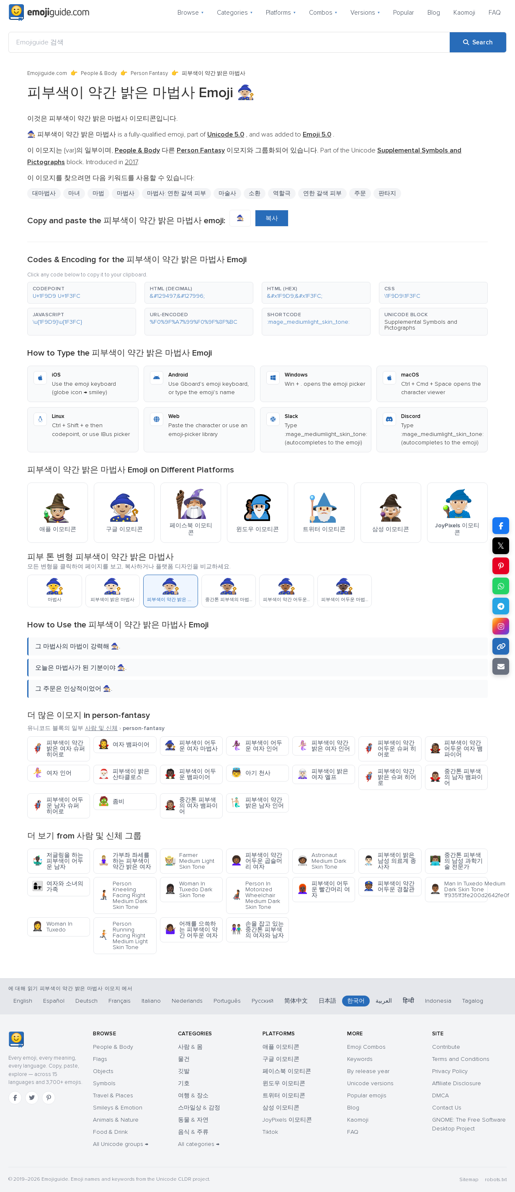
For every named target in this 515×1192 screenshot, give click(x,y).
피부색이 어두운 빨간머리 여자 (323, 889)
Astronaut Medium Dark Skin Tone (321, 860)
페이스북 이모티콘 (287, 1071)
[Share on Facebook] (500, 525)
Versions (365, 12)
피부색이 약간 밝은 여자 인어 (323, 745)
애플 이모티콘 (281, 1046)
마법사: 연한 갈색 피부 (176, 193)
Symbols (104, 1083)
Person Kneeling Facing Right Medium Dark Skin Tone (122, 895)
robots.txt (496, 1180)
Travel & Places (113, 1095)
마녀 (74, 193)
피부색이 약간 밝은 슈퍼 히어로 (389, 777)
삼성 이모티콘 (281, 1107)
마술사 (227, 193)
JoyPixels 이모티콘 (287, 1119)
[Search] (478, 42)
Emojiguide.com (47, 73)
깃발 (184, 1071)
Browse (190, 12)
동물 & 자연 (193, 1119)
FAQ (495, 12)
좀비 (111, 801)
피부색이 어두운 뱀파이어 (190, 774)
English (22, 1000)
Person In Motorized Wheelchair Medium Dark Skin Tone (255, 895)
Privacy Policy (450, 1071)
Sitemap (468, 1180)
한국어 (356, 1000)
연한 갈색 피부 (322, 193)
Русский (262, 1000)
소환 (254, 193)
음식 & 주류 (193, 1131)
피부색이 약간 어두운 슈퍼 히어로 (389, 748)
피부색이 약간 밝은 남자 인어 (257, 802)
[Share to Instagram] (500, 626)
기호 (184, 1083)
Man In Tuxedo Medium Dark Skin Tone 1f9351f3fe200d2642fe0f (459, 889)
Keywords (360, 1059)
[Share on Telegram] (500, 606)
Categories (234, 12)
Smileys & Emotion (117, 1107)
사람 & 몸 (190, 1046)
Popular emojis (366, 1095)
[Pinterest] (48, 1097)
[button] (81, 293)
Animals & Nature (116, 1119)
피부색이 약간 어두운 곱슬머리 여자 (256, 860)
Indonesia (438, 1000)
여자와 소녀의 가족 (57, 886)
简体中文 (296, 1000)
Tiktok (270, 1131)
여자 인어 (52, 773)
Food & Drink (110, 1131)
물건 (184, 1059)
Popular (403, 12)
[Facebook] (15, 1097)
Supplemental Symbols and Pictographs (420, 324)
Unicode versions (370, 1083)
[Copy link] (500, 646)
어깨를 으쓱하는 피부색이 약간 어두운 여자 (191, 929)
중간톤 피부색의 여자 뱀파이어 (191, 805)
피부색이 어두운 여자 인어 (256, 745)
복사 (271, 218)
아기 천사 (250, 773)
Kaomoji (464, 12)
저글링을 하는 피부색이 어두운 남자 (57, 860)
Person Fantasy (149, 73)
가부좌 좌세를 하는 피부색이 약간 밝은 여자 (124, 860)
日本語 (327, 1000)
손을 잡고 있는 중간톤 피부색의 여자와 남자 (257, 929)
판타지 (387, 193)
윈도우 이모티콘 (284, 1083)
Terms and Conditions (460, 1059)
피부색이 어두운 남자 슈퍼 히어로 (57, 805)
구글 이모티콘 (281, 1059)
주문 (360, 193)
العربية (384, 1000)
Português (227, 1000)
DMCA (440, 1095)
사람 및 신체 (101, 728)
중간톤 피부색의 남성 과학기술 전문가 (456, 860)
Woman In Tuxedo (52, 926)
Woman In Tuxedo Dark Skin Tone (188, 889)
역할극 (282, 193)
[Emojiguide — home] (49, 12)
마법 (98, 193)
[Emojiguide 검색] (229, 42)
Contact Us (446, 1107)
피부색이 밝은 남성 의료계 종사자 (389, 860)
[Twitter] (32, 1097)
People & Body (99, 73)
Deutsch (86, 1000)
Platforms (281, 12)
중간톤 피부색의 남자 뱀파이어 (456, 777)
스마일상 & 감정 (199, 1107)
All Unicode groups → (120, 1144)
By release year (368, 1071)
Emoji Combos (366, 1046)
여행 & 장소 (193, 1095)
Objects (103, 1071)
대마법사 (44, 193)
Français (119, 1000)
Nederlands (187, 1000)
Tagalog (472, 1000)
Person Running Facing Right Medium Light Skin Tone (123, 935)
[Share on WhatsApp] (500, 586)
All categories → (198, 1144)
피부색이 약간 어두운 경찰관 (389, 886)
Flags (100, 1059)
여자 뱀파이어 (123, 744)
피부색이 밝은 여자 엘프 (322, 774)
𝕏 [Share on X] (500, 545)
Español (53, 1000)
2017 (131, 162)
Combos (323, 12)
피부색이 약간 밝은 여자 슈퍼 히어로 (58, 748)
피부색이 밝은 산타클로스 (123, 774)
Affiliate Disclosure (456, 1083)
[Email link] (500, 666)
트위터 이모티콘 (284, 1095)
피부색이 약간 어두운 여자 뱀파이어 (456, 748)
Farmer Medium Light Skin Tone (189, 860)
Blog (433, 12)
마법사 (125, 193)
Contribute (446, 1046)
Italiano (151, 1000)
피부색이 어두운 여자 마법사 (191, 745)
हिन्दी (408, 1000)
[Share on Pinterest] (500, 565)
